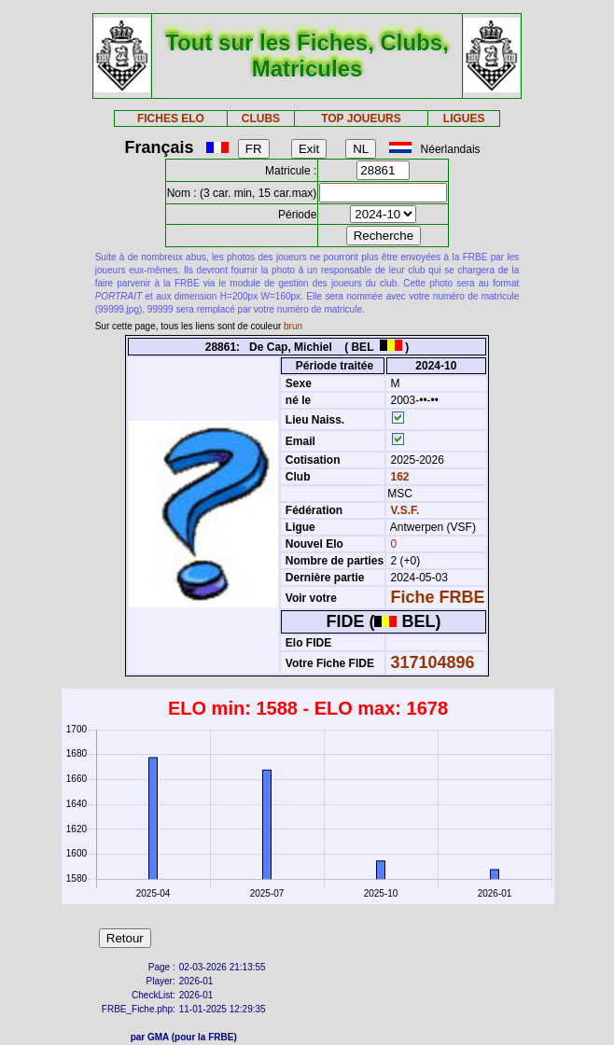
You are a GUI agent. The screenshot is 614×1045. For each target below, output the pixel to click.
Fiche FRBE (438, 597)
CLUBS (261, 118)
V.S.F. (405, 510)
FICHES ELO (170, 118)
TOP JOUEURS (361, 118)
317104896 (433, 662)
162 (398, 476)
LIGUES (464, 118)
